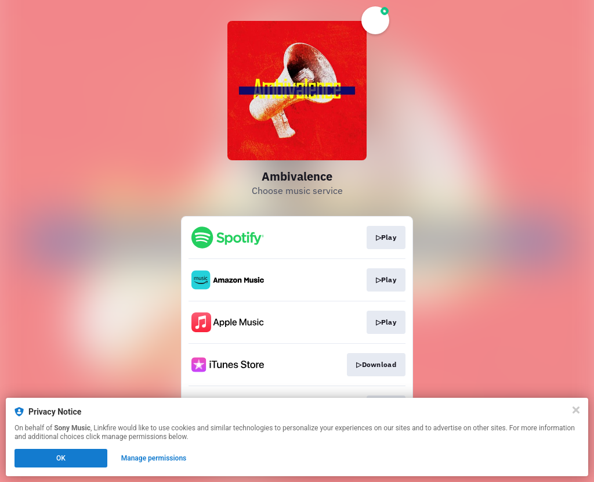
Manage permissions (154, 458)
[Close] (576, 410)
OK (61, 458)
